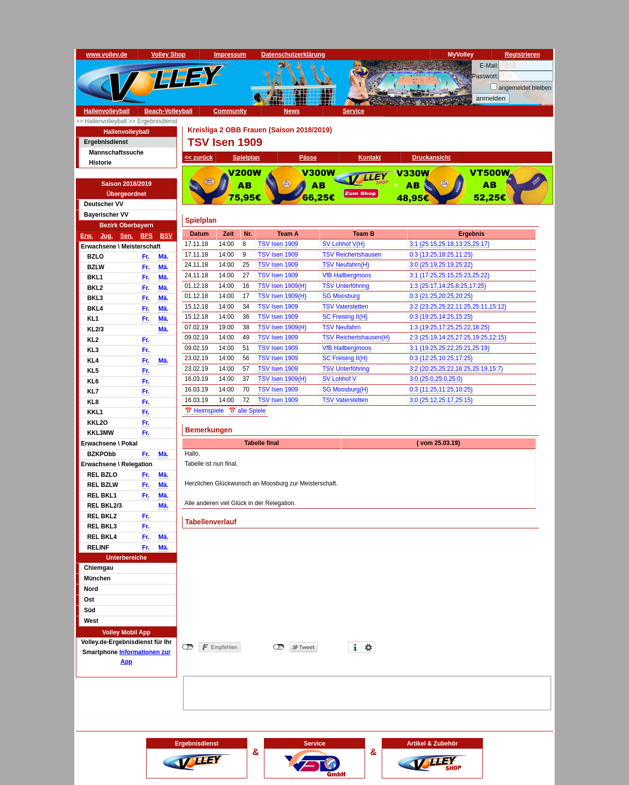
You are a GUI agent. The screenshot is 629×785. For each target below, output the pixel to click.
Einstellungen (369, 647)
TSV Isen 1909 (278, 244)
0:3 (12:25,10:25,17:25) (441, 358)
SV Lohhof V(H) (343, 244)
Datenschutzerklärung (293, 54)
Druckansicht (431, 157)
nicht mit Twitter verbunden (279, 647)
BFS (147, 235)
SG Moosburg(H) (345, 389)
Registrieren (522, 54)
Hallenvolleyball (107, 111)
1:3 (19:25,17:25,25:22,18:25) (449, 327)
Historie (100, 162)
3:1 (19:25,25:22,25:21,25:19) (449, 348)
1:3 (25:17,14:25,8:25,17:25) (448, 285)
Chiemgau (98, 567)
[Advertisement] (367, 691)
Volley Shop (168, 54)
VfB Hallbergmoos (346, 275)
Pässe (308, 157)
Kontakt (369, 157)
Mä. (163, 256)
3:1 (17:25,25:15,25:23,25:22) (449, 275)
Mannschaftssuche (116, 152)
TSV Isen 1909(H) (282, 285)
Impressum (230, 54)
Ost (89, 599)
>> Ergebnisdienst (152, 121)
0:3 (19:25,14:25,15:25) (441, 316)
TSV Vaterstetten (345, 306)
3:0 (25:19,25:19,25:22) (441, 264)
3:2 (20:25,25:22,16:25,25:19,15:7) (456, 368)
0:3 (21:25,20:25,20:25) (441, 296)
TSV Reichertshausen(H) (355, 337)
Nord (91, 589)
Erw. (86, 235)
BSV (166, 235)
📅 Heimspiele (204, 410)
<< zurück (199, 157)
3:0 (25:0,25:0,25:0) (436, 378)
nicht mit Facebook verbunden (188, 647)
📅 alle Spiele (247, 410)
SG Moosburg (341, 296)
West (91, 620)
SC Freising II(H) (344, 316)
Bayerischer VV (106, 214)
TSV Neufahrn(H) (345, 264)
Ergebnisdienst (106, 141)
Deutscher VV (103, 204)
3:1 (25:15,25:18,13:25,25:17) (449, 244)
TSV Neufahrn (341, 327)
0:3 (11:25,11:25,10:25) (441, 389)
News (291, 111)
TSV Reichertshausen (351, 254)
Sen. (126, 235)
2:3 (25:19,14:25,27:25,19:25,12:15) (458, 337)
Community (230, 111)
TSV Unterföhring (345, 285)
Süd (90, 610)
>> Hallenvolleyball (102, 121)
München (97, 578)
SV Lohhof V (339, 378)
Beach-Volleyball (168, 111)
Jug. (106, 235)
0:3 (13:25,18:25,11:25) (441, 254)
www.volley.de (106, 54)
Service (354, 111)
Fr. (146, 256)
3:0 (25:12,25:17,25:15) (441, 400)
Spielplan (246, 157)
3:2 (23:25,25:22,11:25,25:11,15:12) (458, 306)
